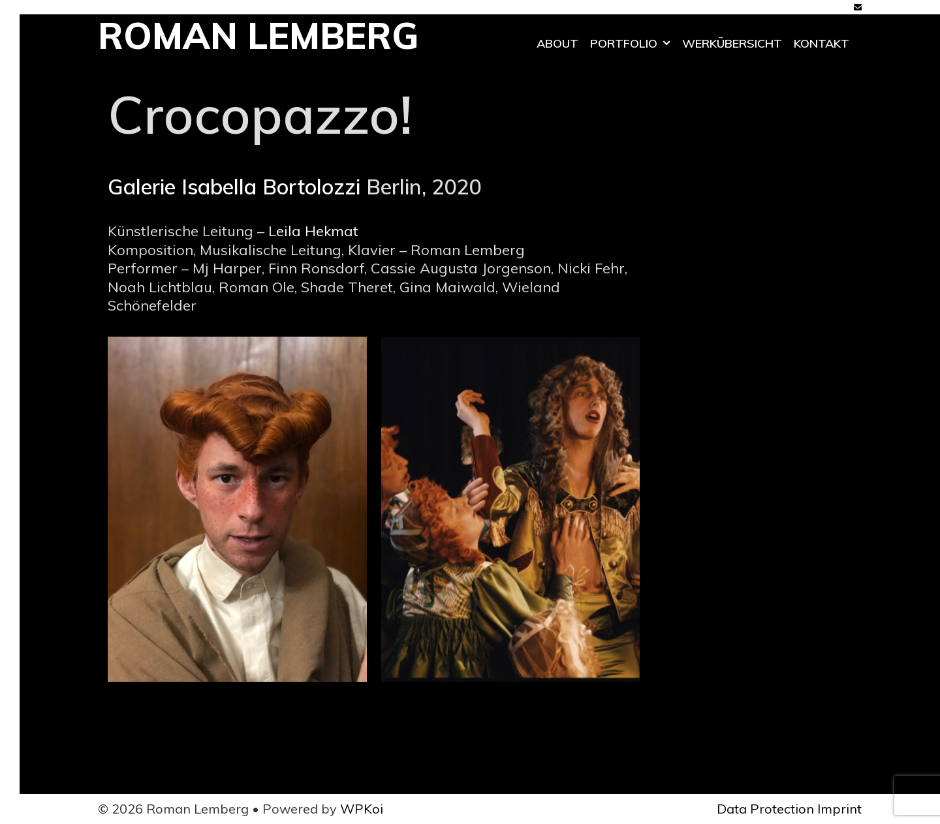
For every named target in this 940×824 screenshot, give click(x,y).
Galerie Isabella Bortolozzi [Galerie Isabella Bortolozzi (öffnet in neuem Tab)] (234, 187)
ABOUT (557, 43)
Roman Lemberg (258, 35)
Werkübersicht (732, 43)
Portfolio (633, 44)
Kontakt (821, 43)
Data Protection (765, 809)
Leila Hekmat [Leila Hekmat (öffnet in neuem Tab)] (313, 231)
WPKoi (361, 809)
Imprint (839, 809)
